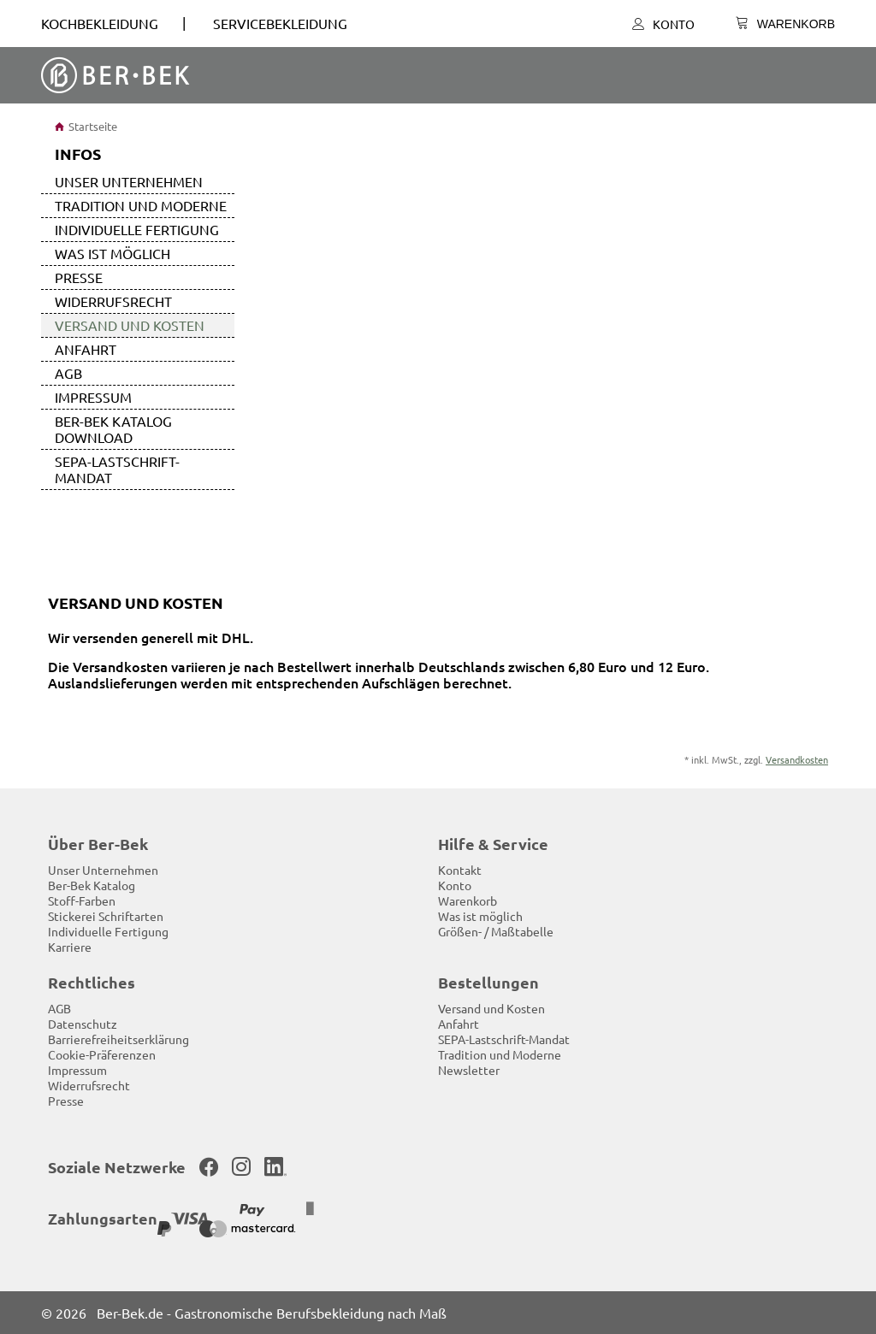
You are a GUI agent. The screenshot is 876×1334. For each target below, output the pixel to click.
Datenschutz (82, 1023)
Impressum (93, 396)
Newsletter (469, 1069)
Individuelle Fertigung (137, 229)
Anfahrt (85, 348)
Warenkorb (467, 900)
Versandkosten (797, 759)
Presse (79, 277)
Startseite (86, 126)
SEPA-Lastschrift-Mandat (117, 469)
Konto (663, 24)
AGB (68, 372)
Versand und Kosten (129, 325)
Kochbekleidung (99, 23)
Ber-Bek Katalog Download (113, 429)
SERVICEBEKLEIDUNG (280, 23)
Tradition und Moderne (141, 205)
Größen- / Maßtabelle (495, 931)
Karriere (70, 946)
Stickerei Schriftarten (105, 916)
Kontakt (460, 869)
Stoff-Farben (81, 900)
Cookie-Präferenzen (102, 1054)
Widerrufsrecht (113, 301)
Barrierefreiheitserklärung (118, 1039)
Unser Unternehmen (129, 181)
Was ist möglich (112, 253)
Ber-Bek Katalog (91, 885)
